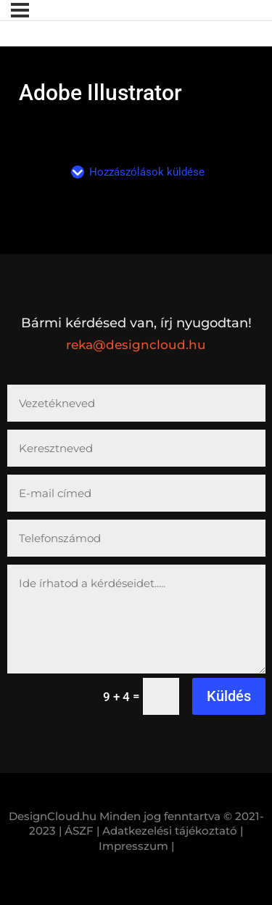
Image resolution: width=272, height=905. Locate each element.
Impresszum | (136, 846)
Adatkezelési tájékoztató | (172, 831)
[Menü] (20, 10)
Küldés (229, 696)
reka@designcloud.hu (136, 344)
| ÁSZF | (79, 831)
